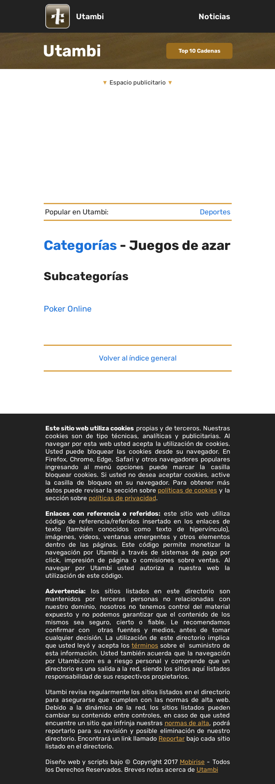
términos (145, 645)
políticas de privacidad (122, 498)
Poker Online (68, 309)
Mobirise (192, 762)
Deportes (215, 212)
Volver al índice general (138, 358)
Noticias (214, 16)
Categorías (80, 245)
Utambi (90, 16)
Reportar (172, 738)
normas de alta (187, 723)
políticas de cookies (187, 490)
